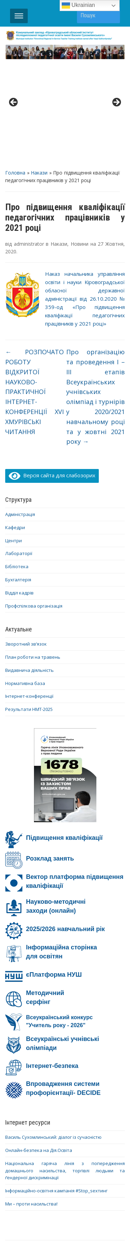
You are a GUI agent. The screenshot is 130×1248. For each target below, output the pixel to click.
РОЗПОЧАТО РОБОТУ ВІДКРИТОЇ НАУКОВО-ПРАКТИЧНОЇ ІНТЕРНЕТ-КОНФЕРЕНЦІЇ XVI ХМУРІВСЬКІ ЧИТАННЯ (34, 287)
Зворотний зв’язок (26, 539)
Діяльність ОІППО (38, 1166)
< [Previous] (14, 50)
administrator (29, 139)
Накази (39, 68)
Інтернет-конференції (29, 592)
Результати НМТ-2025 (29, 605)
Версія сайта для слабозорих (52, 370)
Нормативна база (25, 579)
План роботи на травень (32, 553)
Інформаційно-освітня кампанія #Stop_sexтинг (56, 1086)
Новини (79, 139)
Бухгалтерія (18, 475)
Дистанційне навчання (74, 1175)
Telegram (93, 1184)
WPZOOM (82, 1230)
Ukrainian (78, 5)
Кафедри (15, 423)
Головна (15, 68)
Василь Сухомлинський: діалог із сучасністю (53, 1033)
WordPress (61, 1222)
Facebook (27, 1184)
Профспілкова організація (33, 501)
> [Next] (116, 50)
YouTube (60, 1184)
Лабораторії (18, 449)
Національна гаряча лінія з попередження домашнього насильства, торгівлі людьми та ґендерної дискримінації (65, 1066)
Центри (13, 436)
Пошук (111, 15)
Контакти (84, 1166)
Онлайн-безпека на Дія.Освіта (38, 1046)
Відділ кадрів (19, 488)
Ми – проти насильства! (31, 1099)
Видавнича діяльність (29, 566)
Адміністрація (20, 410)
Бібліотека (16, 462)
